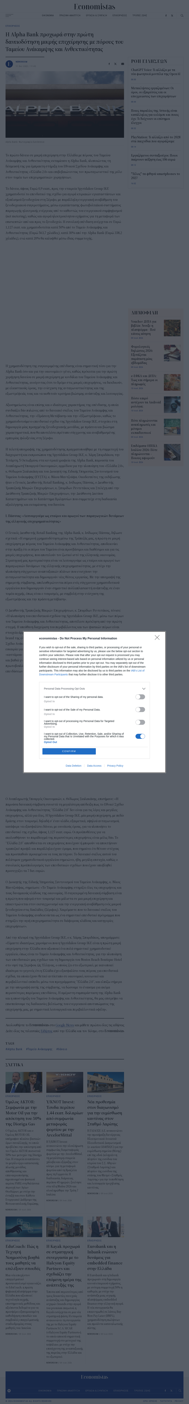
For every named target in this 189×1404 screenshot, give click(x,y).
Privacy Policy (115, 765)
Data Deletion (73, 765)
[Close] (158, 638)
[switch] (140, 696)
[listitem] (94, 689)
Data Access (94, 765)
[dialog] (94, 702)
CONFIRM (69, 751)
